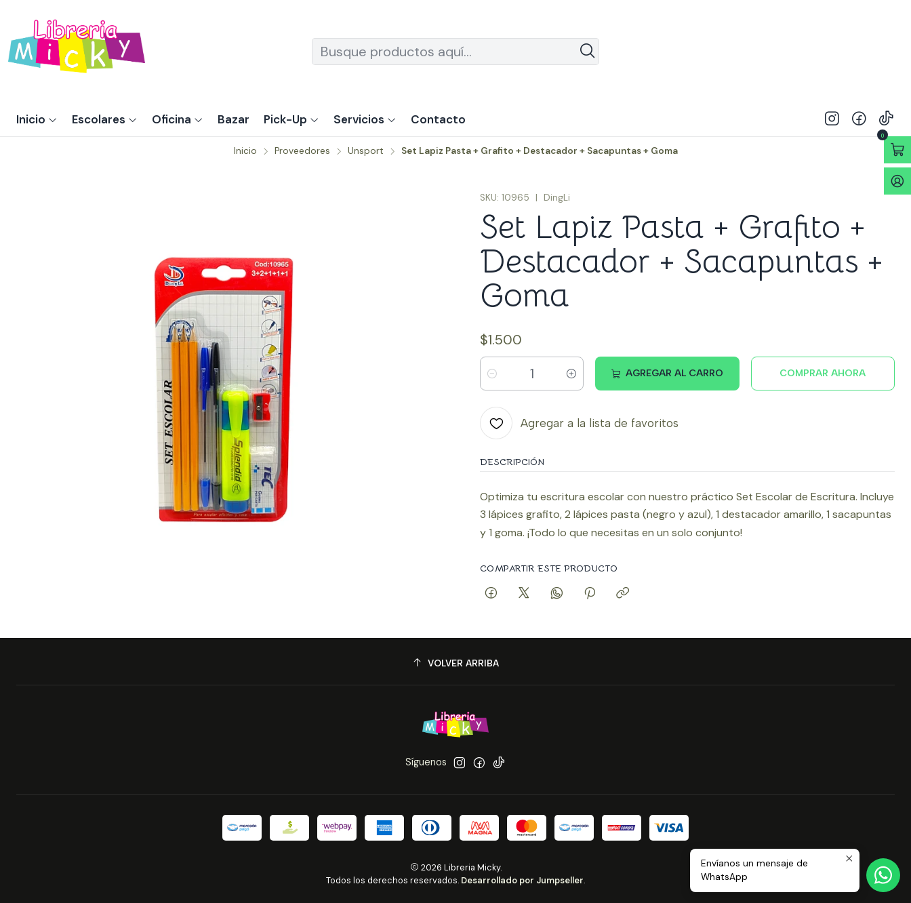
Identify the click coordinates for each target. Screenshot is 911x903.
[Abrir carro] (897, 149)
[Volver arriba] (455, 663)
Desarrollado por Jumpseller (522, 880)
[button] (291, 119)
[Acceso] (897, 181)
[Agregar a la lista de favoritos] (579, 423)
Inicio (245, 151)
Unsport (366, 151)
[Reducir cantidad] (492, 373)
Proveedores (302, 151)
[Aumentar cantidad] (571, 373)
